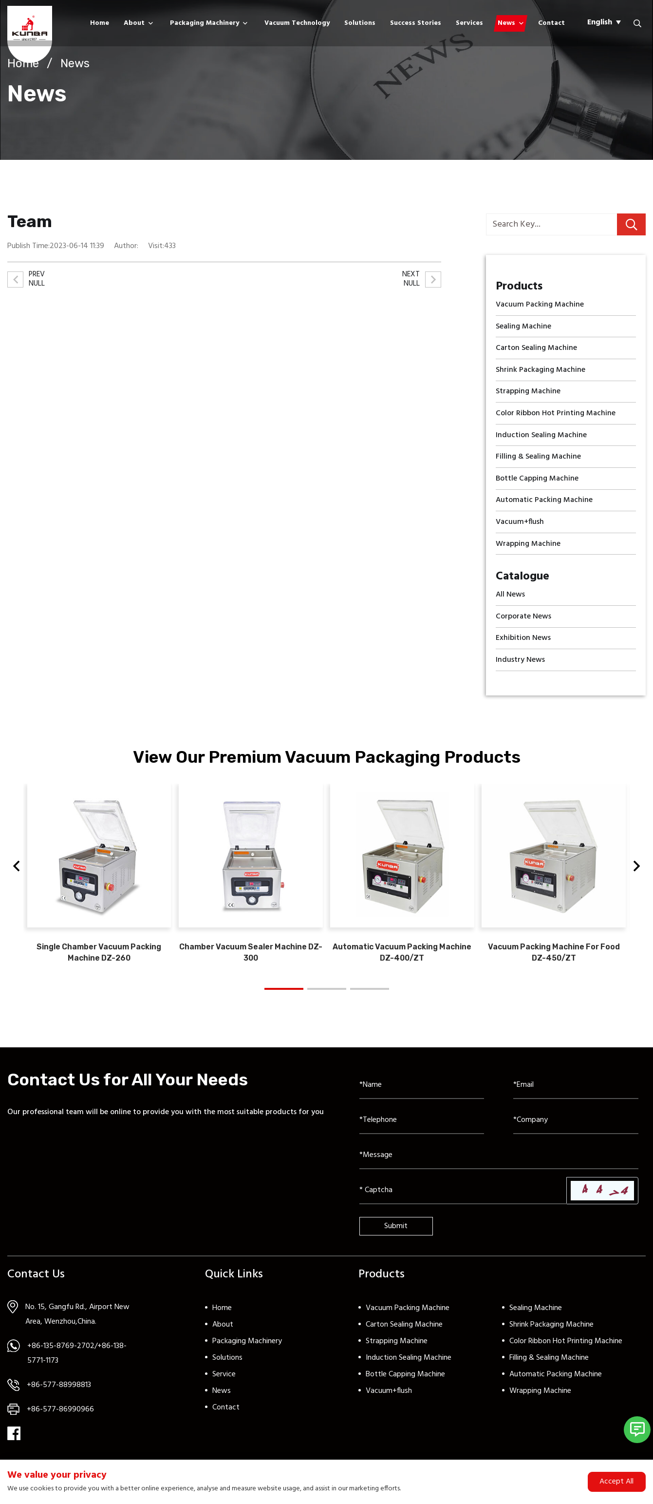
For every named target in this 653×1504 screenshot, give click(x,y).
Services (469, 23)
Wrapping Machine (540, 1399)
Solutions (359, 23)
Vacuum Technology (297, 23)
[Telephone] (422, 1128)
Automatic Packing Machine (555, 1382)
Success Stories (415, 23)
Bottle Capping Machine (405, 1382)
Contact (551, 23)
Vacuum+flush (389, 1399)
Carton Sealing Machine (404, 1333)
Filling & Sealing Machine (549, 1366)
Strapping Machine (397, 1349)
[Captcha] (463, 1199)
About (134, 23)
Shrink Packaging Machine (551, 1333)
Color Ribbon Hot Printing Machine (565, 1349)
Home (99, 23)
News (506, 23)
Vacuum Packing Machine (407, 1316)
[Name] (422, 1093)
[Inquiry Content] (498, 1163)
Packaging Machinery (204, 23)
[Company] (575, 1128)
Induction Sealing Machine (408, 1366)
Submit (396, 1234)
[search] (631, 224)
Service (224, 1382)
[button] (16, 872)
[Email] (575, 1093)
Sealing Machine (535, 1316)
